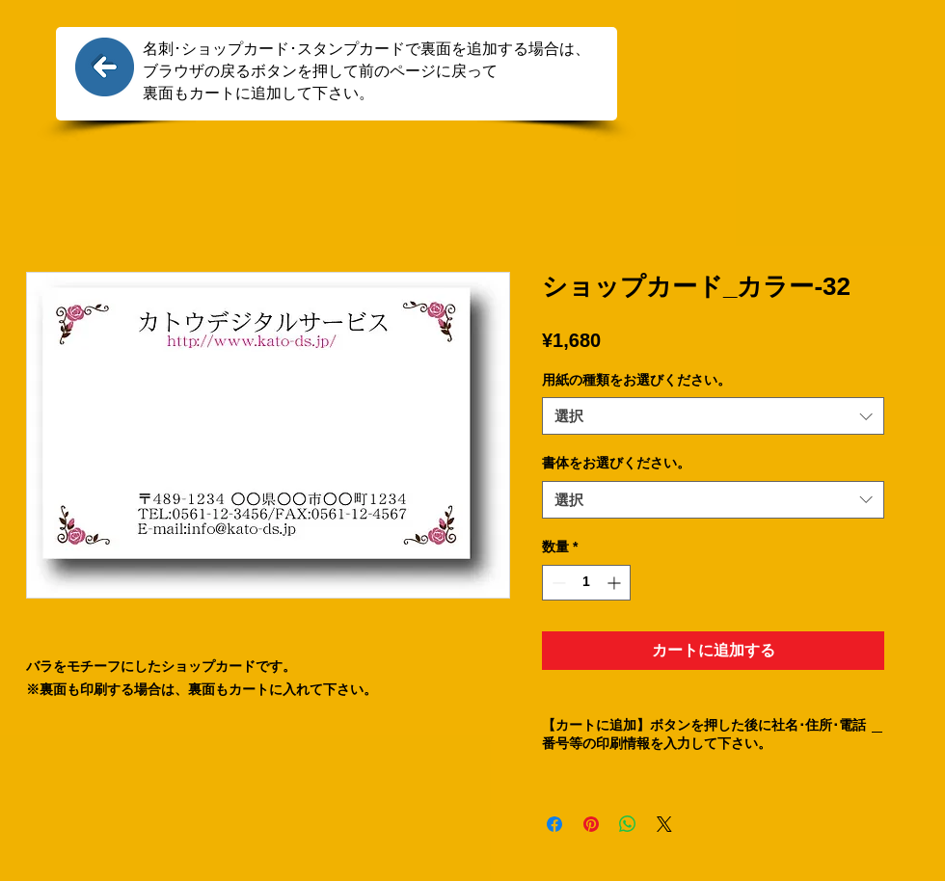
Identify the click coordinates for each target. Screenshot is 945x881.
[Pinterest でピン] (591, 824)
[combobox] (713, 416)
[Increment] (616, 583)
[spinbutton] (586, 583)
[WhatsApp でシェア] (627, 824)
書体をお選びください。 (616, 462)
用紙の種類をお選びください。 (636, 379)
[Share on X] (664, 824)
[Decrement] (557, 583)
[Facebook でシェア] (554, 824)
